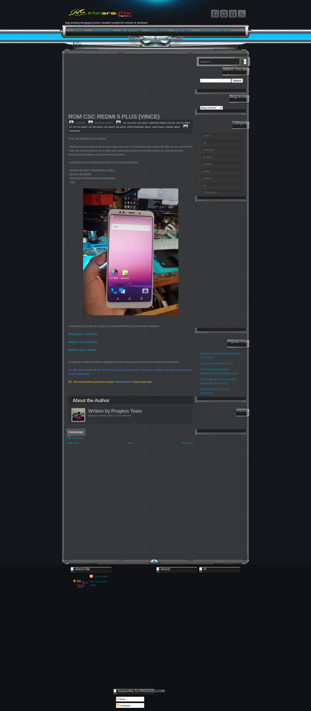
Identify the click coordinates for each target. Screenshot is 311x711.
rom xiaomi (109, 127)
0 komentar (74, 131)
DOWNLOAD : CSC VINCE (83, 334)
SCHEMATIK (210, 193)
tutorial (206, 171)
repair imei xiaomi (157, 123)
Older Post (187, 443)
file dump (208, 157)
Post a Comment (75, 438)
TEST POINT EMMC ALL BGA (216, 363)
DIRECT (207, 178)
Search (244, 61)
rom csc (171, 123)
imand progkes (101, 576)
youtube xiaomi (172, 127)
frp (204, 185)
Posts (121, 699)
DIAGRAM (208, 150)
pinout (206, 135)
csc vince (132, 123)
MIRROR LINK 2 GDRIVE (82, 350)
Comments (123, 705)
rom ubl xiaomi (95, 127)
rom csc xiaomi (80, 127)
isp (204, 143)
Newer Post (72, 443)
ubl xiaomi (121, 127)
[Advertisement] (129, 84)
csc (124, 123)
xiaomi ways (158, 127)
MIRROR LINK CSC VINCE (83, 342)
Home (130, 443)
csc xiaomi (143, 123)
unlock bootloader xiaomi (139, 127)
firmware (207, 164)
